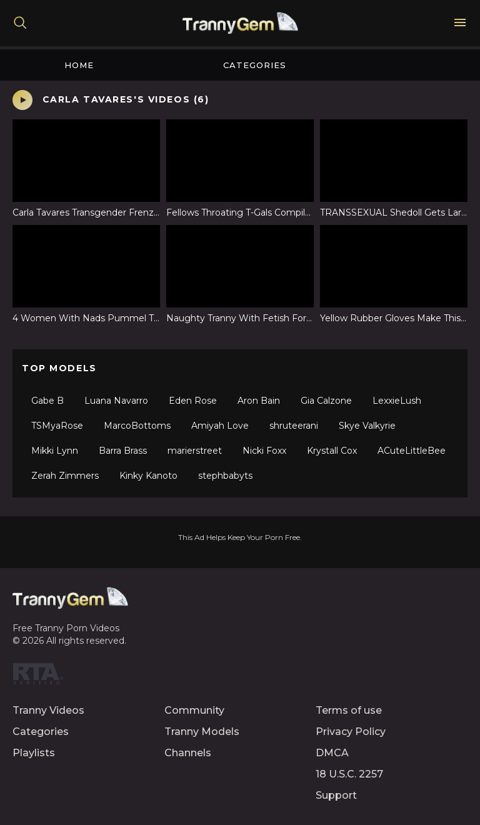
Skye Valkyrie (367, 425)
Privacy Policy (351, 732)
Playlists (33, 753)
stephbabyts (225, 475)
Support (336, 795)
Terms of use (349, 710)
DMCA (332, 753)
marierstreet (195, 450)
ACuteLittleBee (412, 450)
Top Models (59, 368)
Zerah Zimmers (65, 475)
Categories (254, 65)
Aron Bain (259, 400)
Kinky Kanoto (148, 475)
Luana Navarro (116, 400)
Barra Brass (123, 450)
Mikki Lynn (54, 450)
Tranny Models (201, 732)
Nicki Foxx (264, 450)
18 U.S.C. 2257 (349, 774)
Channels (187, 753)
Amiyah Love (220, 425)
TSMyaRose (57, 425)
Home (79, 65)
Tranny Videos (48, 710)
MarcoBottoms (137, 425)
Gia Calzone (326, 400)
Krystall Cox (332, 450)
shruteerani (293, 425)
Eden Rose (193, 400)
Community (194, 710)
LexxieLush (396, 400)
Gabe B (47, 400)
